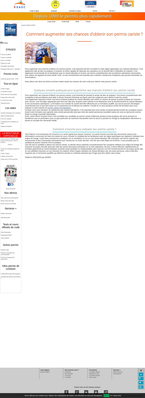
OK (105, 395)
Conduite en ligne (6, 91)
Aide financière (5, 217)
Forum (95, 11)
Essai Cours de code (7, 201)
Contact (5, 43)
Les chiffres (68, 377)
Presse (88, 21)
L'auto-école (51, 21)
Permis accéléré (6, 54)
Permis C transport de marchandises (7, 253)
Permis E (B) (5, 250)
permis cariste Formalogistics (59, 108)
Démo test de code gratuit (9, 94)
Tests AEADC (5, 238)
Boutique (54, 11)
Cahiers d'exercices (7, 156)
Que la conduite (6, 60)
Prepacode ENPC (6, 235)
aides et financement (7, 116)
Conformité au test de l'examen (10, 274)
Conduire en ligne (75, 11)
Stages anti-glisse (6, 126)
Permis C (112, 11)
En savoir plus (115, 395)
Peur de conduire (6, 119)
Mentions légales (44, 372)
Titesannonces (5, 103)
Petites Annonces (6, 213)
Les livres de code (6, 100)
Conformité (65, 21)
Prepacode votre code (7, 97)
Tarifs (77, 21)
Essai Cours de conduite (8, 203)
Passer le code (5, 63)
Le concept (68, 375)
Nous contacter (10, 188)
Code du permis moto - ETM (9, 79)
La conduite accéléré (94, 375)
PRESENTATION (11, 177)
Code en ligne (34, 11)
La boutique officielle (94, 372)
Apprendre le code (94, 373)
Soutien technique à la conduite (10, 113)
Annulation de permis (7, 66)
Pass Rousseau (6, 232)
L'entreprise (68, 372)
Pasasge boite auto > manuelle (10, 69)
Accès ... (11, 144)
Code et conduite (6, 57)
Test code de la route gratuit (9, 198)
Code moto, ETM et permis (9, 159)
